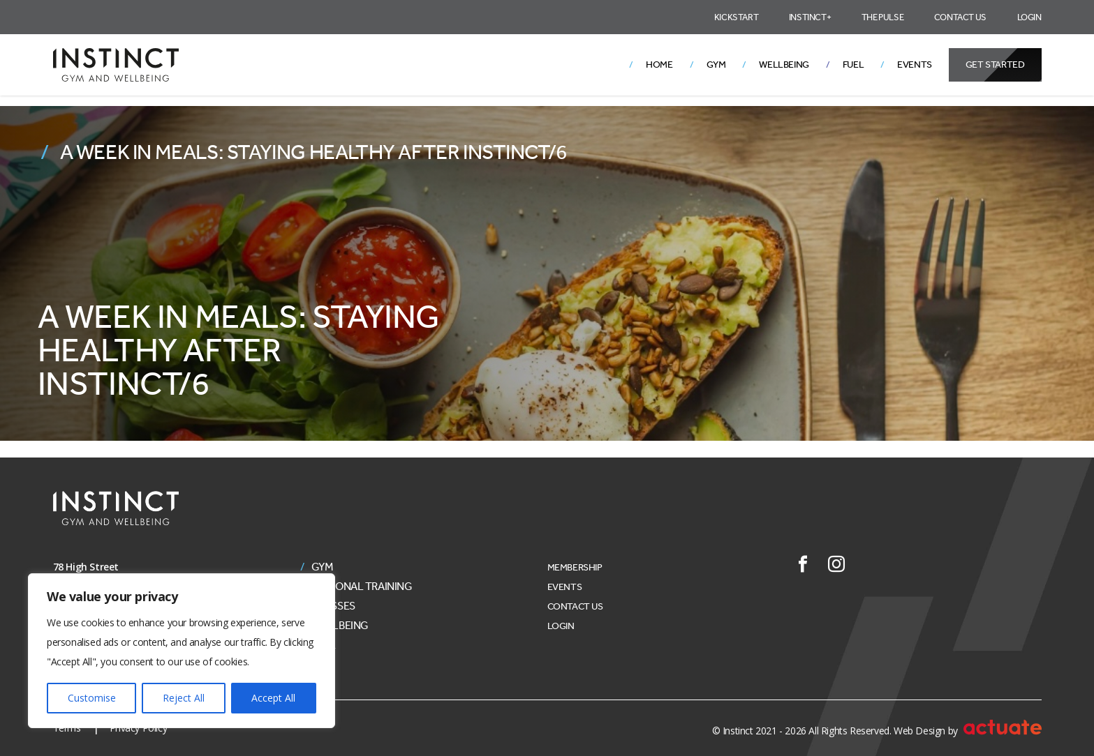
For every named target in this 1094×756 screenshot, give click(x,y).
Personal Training (362, 586)
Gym (716, 64)
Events (914, 64)
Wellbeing (783, 64)
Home (659, 64)
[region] (181, 650)
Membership (575, 567)
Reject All (184, 697)
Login (1029, 17)
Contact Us (960, 17)
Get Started (995, 64)
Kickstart (736, 17)
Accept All (273, 697)
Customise (92, 697)
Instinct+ (810, 17)
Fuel (853, 64)
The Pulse (882, 17)
